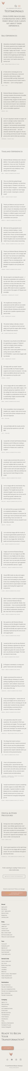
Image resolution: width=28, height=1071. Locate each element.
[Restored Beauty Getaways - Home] (3, 2)
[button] (18, 6)
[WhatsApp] (7, 1059)
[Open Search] (15, 6)
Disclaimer (16, 1067)
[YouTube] (20, 1059)
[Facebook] (11, 1059)
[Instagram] (16, 1059)
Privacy (11, 1067)
